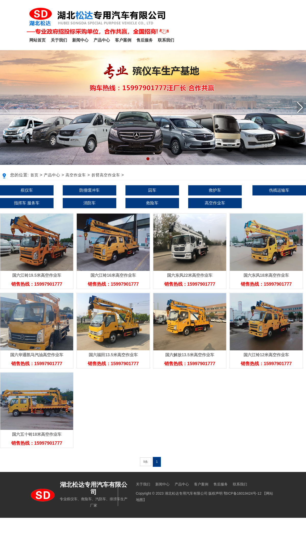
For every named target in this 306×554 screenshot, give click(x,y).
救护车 (215, 190)
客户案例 (123, 40)
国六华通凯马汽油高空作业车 (36, 355)
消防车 (89, 203)
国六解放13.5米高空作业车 (189, 355)
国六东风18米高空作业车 (266, 275)
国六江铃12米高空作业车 (266, 355)
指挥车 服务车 (27, 203)
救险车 (152, 203)
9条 (145, 462)
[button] (300, 107)
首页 (34, 175)
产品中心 (102, 40)
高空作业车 (76, 175)
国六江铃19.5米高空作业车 (36, 275)
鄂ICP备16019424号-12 (242, 493)
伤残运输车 (279, 190)
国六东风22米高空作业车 (189, 275)
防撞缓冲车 (89, 190)
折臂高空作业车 (106, 175)
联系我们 (166, 40)
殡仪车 (27, 190)
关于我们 (59, 40)
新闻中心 (80, 40)
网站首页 (37, 40)
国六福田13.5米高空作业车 (113, 355)
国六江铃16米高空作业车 (113, 275)
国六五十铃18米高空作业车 (36, 434)
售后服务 (144, 40)
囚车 (152, 190)
